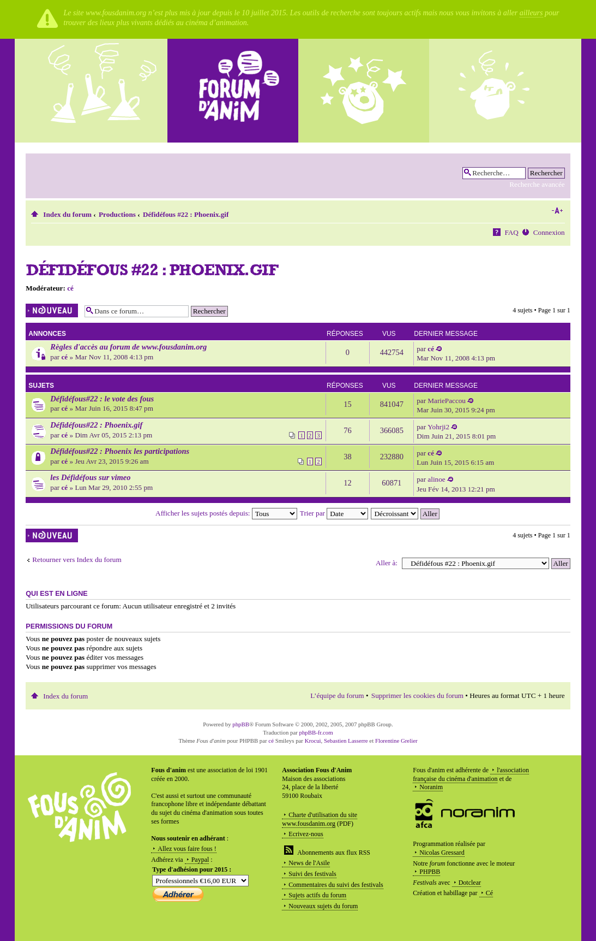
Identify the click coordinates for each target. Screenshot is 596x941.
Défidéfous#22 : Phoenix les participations (119, 451)
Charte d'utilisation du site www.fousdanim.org (319, 819)
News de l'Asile (308, 863)
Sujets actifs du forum (317, 895)
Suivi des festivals (312, 874)
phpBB (240, 724)
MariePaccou (447, 400)
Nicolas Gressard (441, 852)
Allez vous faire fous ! (187, 849)
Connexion (549, 232)
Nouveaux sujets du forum (323, 906)
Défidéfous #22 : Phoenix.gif (186, 214)
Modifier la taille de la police (557, 211)
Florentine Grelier (396, 740)
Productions (117, 214)
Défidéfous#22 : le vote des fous (102, 398)
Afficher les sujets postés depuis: (226, 513)
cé (70, 288)
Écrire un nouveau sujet (52, 310)
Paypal (200, 859)
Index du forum (67, 214)
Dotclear (470, 882)
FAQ (511, 232)
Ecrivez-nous (305, 834)
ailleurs (531, 13)
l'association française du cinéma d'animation (471, 774)
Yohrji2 (438, 427)
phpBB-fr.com (316, 732)
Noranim (431, 787)
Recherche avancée (536, 184)
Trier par (334, 513)
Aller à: (387, 563)
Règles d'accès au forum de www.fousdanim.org (128, 346)
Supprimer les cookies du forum (417, 695)
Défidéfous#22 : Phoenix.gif (96, 425)
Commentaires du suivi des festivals (335, 885)
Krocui (313, 740)
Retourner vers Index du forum (76, 559)
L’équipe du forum (337, 695)
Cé (489, 893)
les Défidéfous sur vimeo (90, 477)
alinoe (436, 479)
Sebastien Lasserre (346, 740)
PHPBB (429, 871)
